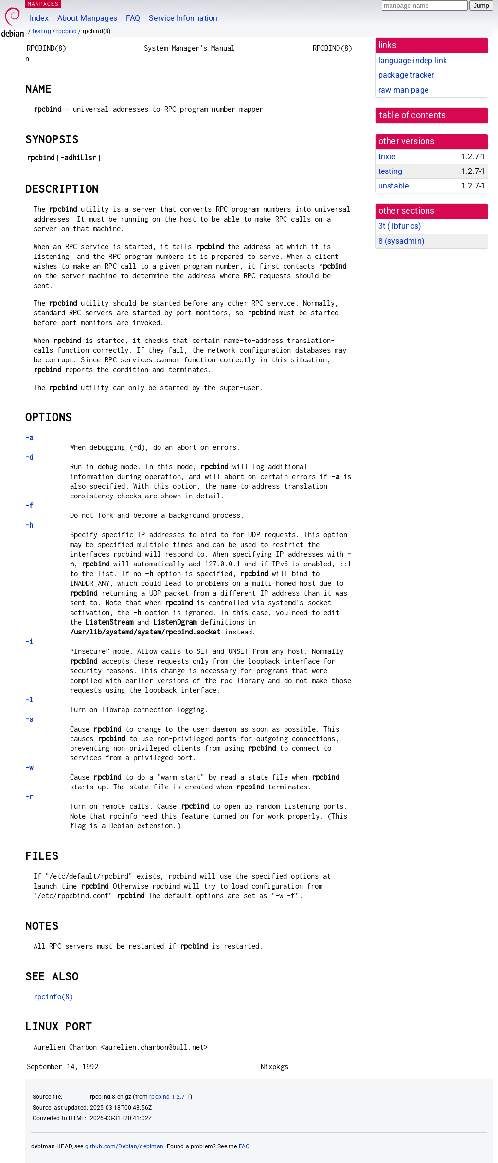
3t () (399, 226)
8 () (401, 241)
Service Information (183, 18)
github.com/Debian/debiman (124, 1146)
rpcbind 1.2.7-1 (169, 1097)
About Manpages (87, 18)
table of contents (412, 115)
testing (42, 31)
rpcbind (66, 31)
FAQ (133, 18)
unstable (393, 185)
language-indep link (412, 60)
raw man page (403, 90)
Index (39, 18)
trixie (386, 156)
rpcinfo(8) (53, 996)
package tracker (406, 75)
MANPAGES (43, 3)
